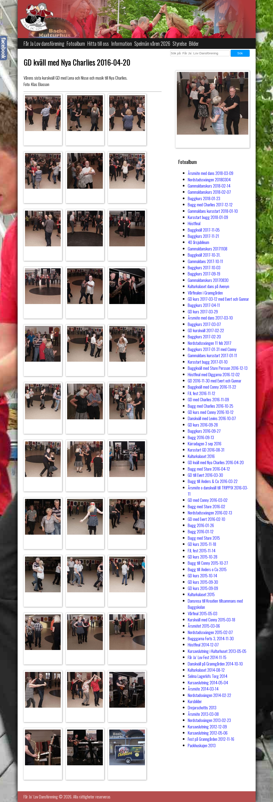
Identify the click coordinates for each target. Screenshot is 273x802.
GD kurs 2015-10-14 (202, 575)
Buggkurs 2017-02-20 (204, 336)
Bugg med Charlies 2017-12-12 (210, 204)
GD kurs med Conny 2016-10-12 (210, 412)
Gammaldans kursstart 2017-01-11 (212, 355)
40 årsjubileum (198, 242)
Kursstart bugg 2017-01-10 (208, 362)
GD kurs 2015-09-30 (203, 582)
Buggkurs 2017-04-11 (204, 305)
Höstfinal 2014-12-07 (203, 644)
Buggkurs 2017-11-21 (203, 236)
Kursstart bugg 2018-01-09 (208, 217)
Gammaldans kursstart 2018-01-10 (213, 211)
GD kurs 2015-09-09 (203, 588)
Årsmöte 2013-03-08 (203, 714)
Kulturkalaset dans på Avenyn (208, 286)
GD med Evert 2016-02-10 (206, 519)
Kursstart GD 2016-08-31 (206, 450)
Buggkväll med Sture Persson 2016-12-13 (218, 368)
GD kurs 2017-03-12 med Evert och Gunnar (218, 299)
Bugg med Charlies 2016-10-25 (210, 406)
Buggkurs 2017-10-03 (204, 267)
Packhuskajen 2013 (202, 745)
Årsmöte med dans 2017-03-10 (210, 318)
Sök (240, 53)
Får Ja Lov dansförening (44, 43)
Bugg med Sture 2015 (204, 538)
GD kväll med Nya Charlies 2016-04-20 (216, 462)
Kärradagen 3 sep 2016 (204, 443)
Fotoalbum (76, 43)
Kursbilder (195, 701)
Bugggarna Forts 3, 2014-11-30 (211, 638)
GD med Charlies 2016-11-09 (208, 399)
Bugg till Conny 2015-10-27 (208, 563)
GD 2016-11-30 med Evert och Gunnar (214, 380)
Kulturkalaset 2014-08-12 (206, 670)
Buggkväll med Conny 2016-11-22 (212, 387)
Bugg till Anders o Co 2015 (207, 569)
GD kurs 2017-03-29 (203, 311)
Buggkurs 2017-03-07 (204, 324)
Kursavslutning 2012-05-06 (208, 733)
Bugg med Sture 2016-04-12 (209, 469)
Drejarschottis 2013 (202, 707)
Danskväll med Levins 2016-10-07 (212, 418)
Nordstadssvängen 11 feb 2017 (209, 343)
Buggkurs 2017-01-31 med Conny (212, 349)
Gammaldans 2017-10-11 (205, 261)
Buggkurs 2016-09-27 (204, 431)
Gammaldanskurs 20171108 (207, 248)
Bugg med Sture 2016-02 (206, 506)
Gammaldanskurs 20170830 (208, 280)
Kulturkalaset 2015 (201, 594)
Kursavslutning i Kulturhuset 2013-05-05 (217, 651)
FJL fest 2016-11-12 (201, 393)
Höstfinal (194, 223)
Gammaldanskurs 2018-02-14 (209, 186)
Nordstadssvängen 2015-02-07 (210, 632)
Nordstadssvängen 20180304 (209, 179)
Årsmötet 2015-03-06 (204, 626)
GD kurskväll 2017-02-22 (206, 330)
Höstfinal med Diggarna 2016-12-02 (214, 374)
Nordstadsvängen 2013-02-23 (209, 720)
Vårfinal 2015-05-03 (202, 613)
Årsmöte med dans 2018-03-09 (210, 173)
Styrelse (180, 43)
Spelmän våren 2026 (152, 43)
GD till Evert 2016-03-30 (205, 475)
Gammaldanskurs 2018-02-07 (209, 192)
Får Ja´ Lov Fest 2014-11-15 (207, 657)
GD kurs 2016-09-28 (203, 424)
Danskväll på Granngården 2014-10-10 (215, 663)
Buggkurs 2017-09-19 (204, 273)
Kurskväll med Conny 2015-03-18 (211, 619)
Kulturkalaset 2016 (201, 456)
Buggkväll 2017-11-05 (204, 230)
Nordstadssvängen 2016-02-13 (210, 512)
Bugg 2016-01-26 (201, 525)
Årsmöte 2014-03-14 (203, 688)
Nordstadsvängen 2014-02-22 (209, 695)
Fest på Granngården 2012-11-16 (211, 739)
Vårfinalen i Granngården (205, 292)
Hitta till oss (98, 43)
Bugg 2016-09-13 (201, 437)
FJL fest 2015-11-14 (201, 550)
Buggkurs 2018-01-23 (204, 198)
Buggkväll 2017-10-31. (204, 255)
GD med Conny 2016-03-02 (208, 500)
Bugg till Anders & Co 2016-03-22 (213, 481)
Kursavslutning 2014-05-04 (208, 682)
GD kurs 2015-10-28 (202, 556)
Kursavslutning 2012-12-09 (207, 726)
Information (121, 43)
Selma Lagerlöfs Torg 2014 (207, 676)
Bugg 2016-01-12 (200, 531)
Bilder (194, 43)
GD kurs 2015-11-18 (202, 544)
